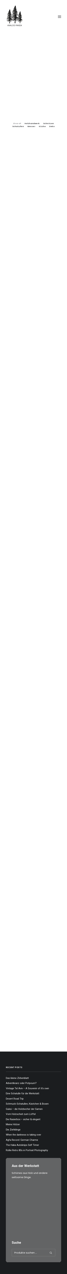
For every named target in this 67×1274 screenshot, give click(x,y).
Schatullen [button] (18, 126)
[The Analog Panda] (33, 16)
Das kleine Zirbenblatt (17, 1078)
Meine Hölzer (13, 1124)
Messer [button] (31, 126)
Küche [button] (42, 126)
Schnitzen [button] (48, 123)
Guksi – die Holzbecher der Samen (24, 1109)
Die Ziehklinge (13, 1129)
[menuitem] (17, 123)
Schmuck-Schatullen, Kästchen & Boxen (27, 1103)
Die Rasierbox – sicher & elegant (23, 1119)
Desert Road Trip (15, 1098)
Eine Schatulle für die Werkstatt (22, 1093)
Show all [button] (17, 123)
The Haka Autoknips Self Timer (22, 1145)
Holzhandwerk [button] (32, 123)
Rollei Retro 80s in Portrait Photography (27, 1150)
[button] (59, 16)
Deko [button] (52, 126)
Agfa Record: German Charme (22, 1139)
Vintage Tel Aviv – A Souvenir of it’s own (27, 1088)
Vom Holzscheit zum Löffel (21, 1114)
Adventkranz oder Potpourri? (21, 1083)
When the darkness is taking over (23, 1134)
